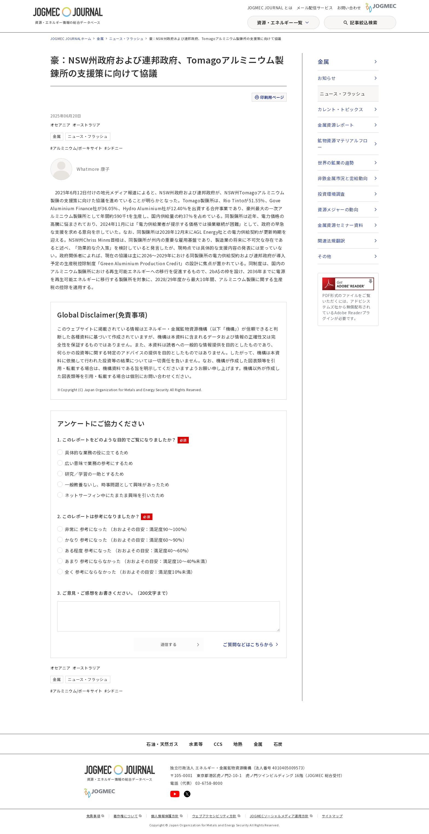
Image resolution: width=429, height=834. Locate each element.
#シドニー (114, 148)
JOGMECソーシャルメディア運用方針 (281, 815)
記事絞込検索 (363, 22)
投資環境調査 (331, 194)
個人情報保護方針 (167, 815)
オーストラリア (86, 125)
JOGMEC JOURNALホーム (70, 38)
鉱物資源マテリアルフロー (343, 143)
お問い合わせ (349, 7)
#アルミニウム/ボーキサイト (76, 148)
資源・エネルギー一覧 (279, 22)
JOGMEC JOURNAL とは (269, 7)
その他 (324, 256)
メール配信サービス (315, 7)
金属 (100, 38)
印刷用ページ (269, 97)
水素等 (196, 744)
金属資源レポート (336, 125)
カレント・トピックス (340, 109)
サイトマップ (332, 815)
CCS (218, 744)
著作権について (128, 815)
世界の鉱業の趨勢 (336, 162)
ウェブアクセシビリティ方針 (216, 815)
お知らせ (327, 78)
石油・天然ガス (162, 744)
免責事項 (95, 815)
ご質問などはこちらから (248, 644)
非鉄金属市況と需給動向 (343, 178)
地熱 (237, 744)
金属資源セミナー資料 (340, 225)
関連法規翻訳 (331, 240)
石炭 (278, 744)
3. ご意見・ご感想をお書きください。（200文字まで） (113, 593)
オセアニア (60, 125)
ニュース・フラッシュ (126, 38)
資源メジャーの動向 (338, 209)
